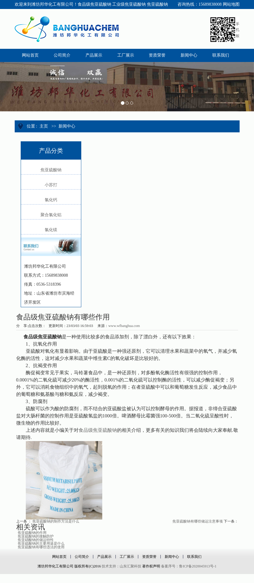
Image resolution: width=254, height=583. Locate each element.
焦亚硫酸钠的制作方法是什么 (55, 521)
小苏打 (51, 185)
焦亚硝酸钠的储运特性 (36, 540)
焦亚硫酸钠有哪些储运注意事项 (197, 521)
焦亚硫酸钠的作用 (32, 533)
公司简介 (82, 557)
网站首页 (59, 557)
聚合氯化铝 (50, 215)
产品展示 (104, 557)
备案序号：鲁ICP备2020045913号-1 (189, 566)
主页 (44, 126)
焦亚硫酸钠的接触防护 (36, 536)
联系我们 (194, 557)
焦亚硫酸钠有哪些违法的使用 (41, 547)
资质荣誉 (149, 557)
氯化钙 (51, 200)
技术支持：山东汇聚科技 (121, 566)
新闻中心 (66, 126)
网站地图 (231, 4)
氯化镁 (51, 230)
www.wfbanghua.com (124, 326)
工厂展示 (127, 557)
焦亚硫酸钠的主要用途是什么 (41, 543)
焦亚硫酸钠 (50, 170)
